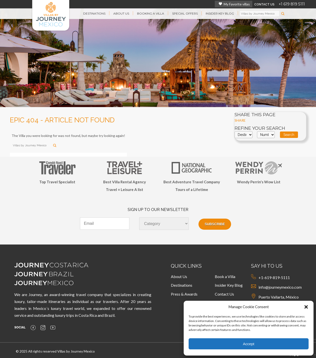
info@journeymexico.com (276, 286)
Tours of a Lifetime (191, 189)
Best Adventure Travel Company (191, 182)
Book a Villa (225, 276)
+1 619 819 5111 (292, 4)
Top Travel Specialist (57, 182)
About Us (179, 276)
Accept (248, 344)
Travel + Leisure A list (124, 189)
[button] (306, 306)
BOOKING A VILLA (150, 13)
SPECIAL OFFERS (185, 13)
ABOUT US (121, 13)
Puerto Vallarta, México (275, 296)
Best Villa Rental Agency (124, 182)
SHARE (240, 120)
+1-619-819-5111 (270, 277)
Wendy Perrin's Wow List (258, 182)
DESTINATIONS (94, 13)
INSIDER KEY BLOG (220, 13)
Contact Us (224, 294)
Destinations (181, 285)
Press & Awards (184, 294)
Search (288, 135)
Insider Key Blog (229, 285)
